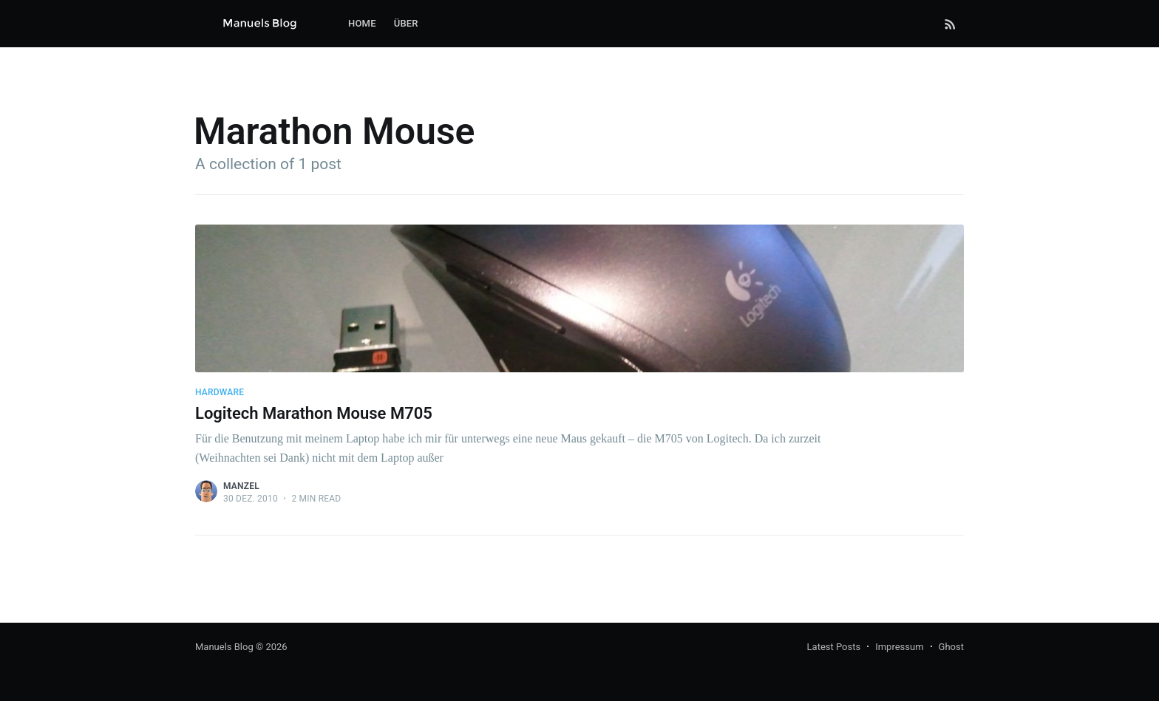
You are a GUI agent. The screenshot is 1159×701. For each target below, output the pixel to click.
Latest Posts (834, 646)
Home (362, 23)
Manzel (241, 486)
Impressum (899, 646)
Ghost (951, 646)
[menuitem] (362, 24)
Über (406, 23)
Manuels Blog (224, 646)
